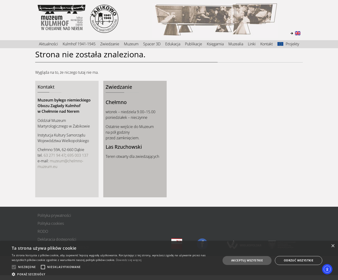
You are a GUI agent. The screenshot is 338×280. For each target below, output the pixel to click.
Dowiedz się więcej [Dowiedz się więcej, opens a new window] (129, 260)
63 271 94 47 (54, 155)
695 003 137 (77, 155)
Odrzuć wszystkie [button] (298, 260)
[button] (113, 274)
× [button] (332, 246)
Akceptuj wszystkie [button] (247, 260)
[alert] (169, 260)
